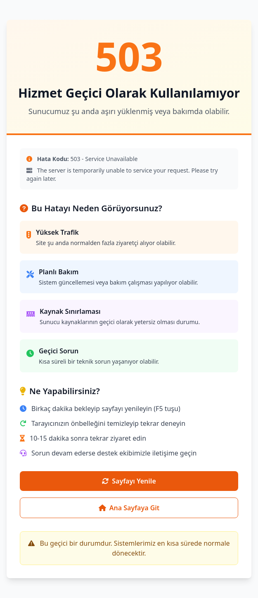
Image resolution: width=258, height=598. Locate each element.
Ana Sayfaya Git (129, 507)
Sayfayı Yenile (129, 481)
